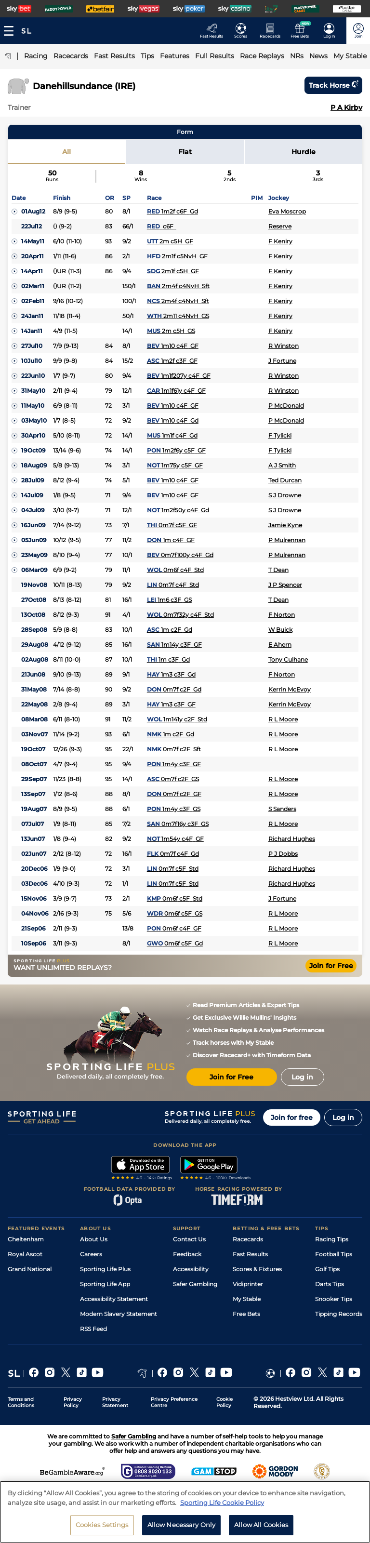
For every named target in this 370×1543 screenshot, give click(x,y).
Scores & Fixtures (257, 1269)
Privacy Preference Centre (174, 1402)
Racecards (248, 1239)
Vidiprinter (248, 1284)
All (66, 151)
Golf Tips (327, 1269)
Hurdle (303, 151)
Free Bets (246, 1313)
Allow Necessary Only (181, 1525)
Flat (185, 151)
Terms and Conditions (21, 1402)
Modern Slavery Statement (118, 1313)
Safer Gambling (195, 1284)
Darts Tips (329, 1284)
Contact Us (189, 1239)
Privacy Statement (115, 1402)
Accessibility (191, 1269)
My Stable (247, 1299)
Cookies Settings (102, 1525)
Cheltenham (26, 1239)
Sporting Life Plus (105, 1269)
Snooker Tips (333, 1299)
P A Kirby (346, 107)
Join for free (292, 1117)
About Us (93, 1239)
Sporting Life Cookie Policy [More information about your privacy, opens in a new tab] (222, 1502)
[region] (185, 1512)
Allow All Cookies (261, 1525)
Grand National (30, 1269)
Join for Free (331, 965)
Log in (343, 1117)
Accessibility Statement (114, 1299)
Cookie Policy (224, 1402)
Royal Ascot (25, 1254)
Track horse (333, 85)
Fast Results (250, 1254)
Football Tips (333, 1254)
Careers (91, 1254)
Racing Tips (331, 1239)
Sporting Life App (105, 1284)
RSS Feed (93, 1328)
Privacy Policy (73, 1402)
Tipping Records (338, 1313)
